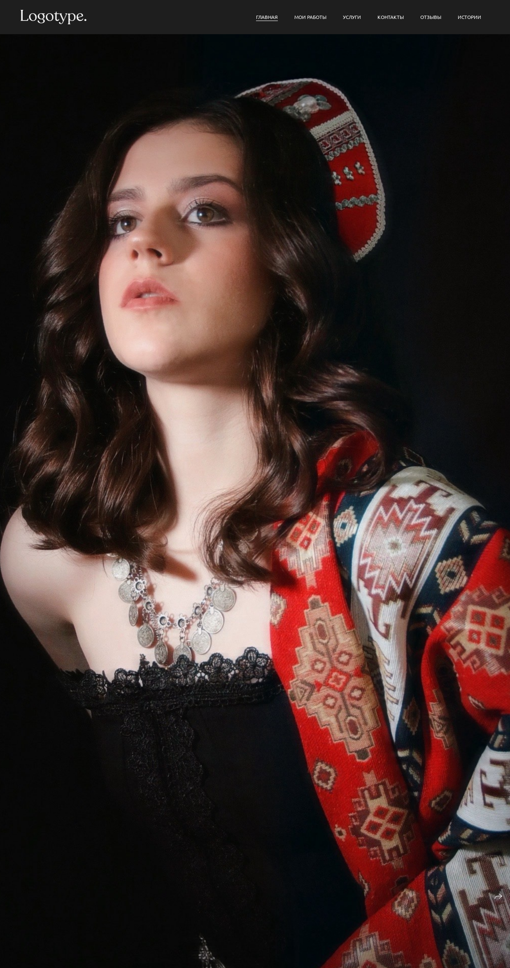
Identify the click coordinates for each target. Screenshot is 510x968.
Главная (267, 17)
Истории (469, 17)
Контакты (390, 17)
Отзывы (430, 17)
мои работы (310, 17)
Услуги (352, 17)
